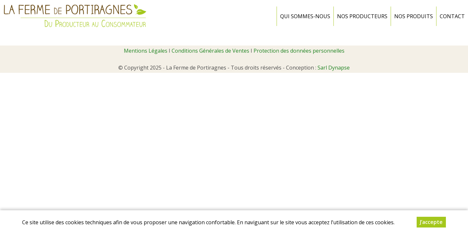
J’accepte (431, 222)
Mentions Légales (145, 50)
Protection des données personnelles (299, 50)
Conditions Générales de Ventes (210, 50)
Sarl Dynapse (334, 67)
